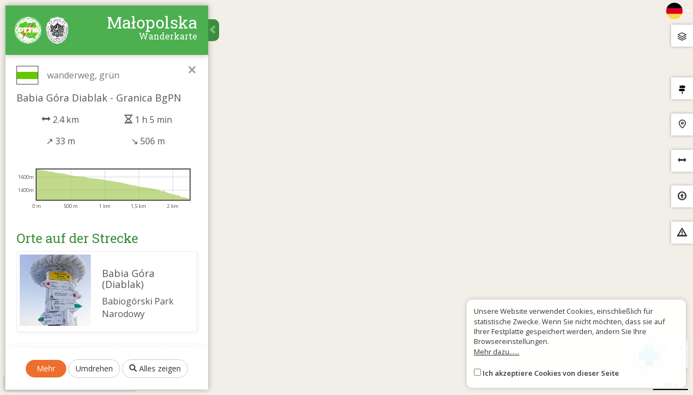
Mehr (46, 368)
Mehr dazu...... (496, 352)
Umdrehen (94, 368)
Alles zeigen (155, 368)
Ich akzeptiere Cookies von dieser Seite (551, 373)
